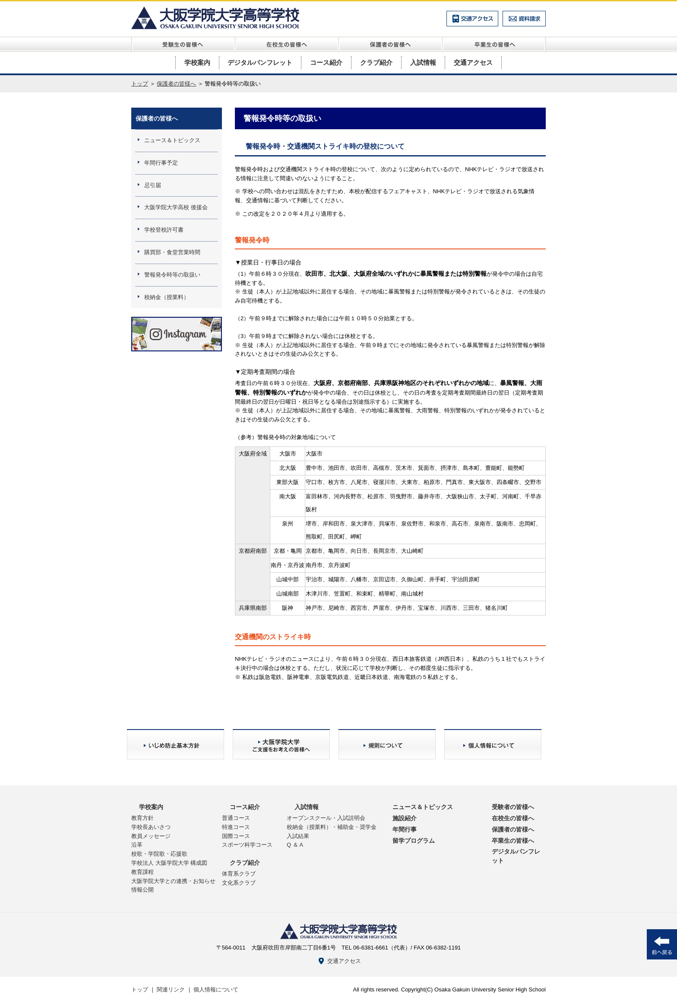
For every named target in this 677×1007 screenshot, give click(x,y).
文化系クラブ (239, 883)
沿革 (136, 844)
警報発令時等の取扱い (172, 274)
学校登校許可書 (163, 229)
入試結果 (298, 836)
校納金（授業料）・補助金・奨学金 (331, 827)
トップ (139, 83)
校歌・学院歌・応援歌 (159, 854)
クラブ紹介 (376, 62)
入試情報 (423, 62)
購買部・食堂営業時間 (172, 252)
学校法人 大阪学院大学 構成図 (169, 863)
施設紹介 (404, 818)
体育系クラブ (239, 873)
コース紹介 (326, 62)
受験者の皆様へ (513, 806)
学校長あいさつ (151, 827)
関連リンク (171, 989)
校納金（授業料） (166, 297)
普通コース (236, 818)
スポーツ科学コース (247, 844)
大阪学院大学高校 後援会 (176, 207)
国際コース (236, 836)
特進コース (236, 827)
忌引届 (152, 185)
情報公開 (142, 889)
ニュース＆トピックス (172, 140)
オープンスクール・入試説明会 (326, 818)
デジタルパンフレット (260, 62)
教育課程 (142, 872)
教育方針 (142, 818)
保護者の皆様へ (176, 83)
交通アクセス (473, 62)
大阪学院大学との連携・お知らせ (173, 881)
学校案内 (197, 62)
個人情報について (215, 989)
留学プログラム (413, 840)
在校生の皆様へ (513, 818)
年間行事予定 (161, 162)
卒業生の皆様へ (513, 840)
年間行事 (404, 829)
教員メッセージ (151, 836)
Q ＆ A (295, 844)
